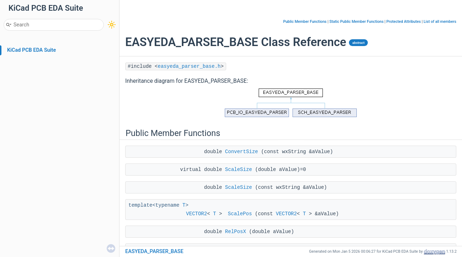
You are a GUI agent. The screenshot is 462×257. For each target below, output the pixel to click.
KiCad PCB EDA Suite (31, 50)
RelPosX (235, 232)
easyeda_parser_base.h (189, 66)
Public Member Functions (305, 21)
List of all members (439, 21)
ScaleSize (238, 169)
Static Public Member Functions (356, 21)
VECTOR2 (196, 214)
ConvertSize (241, 152)
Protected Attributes (403, 21)
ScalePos (240, 214)
